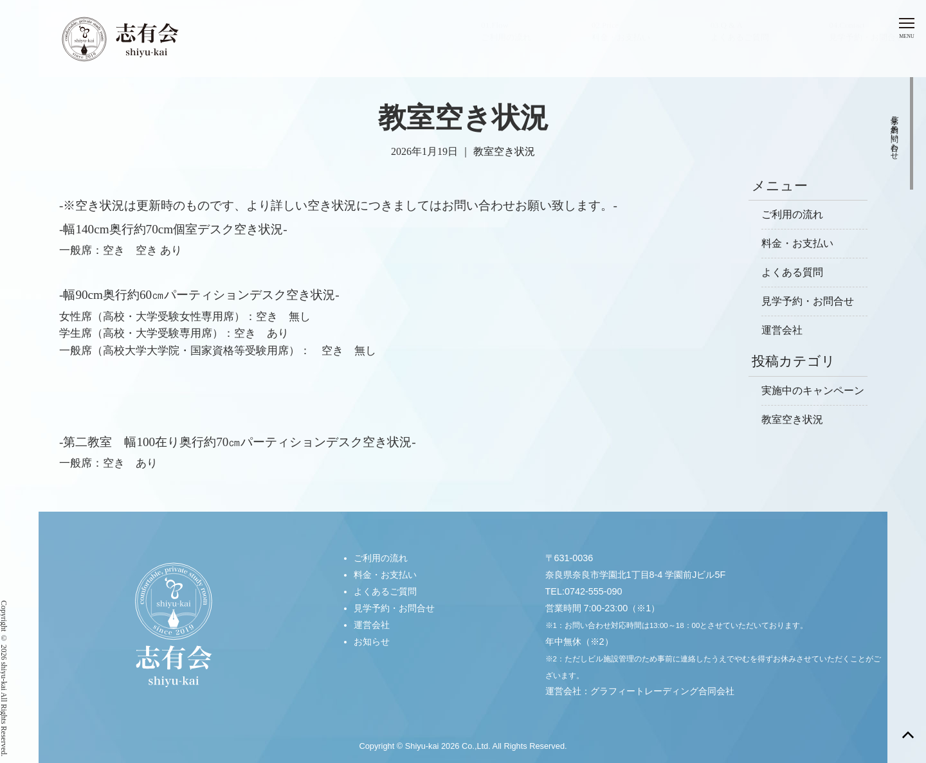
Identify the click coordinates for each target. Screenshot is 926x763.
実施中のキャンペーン (812, 390)
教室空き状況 (504, 151)
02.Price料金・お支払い (621, 44)
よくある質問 (792, 272)
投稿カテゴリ (793, 361)
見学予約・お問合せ (807, 301)
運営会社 (782, 330)
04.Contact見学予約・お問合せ (866, 44)
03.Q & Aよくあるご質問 (740, 44)
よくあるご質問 (385, 591)
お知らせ (372, 641)
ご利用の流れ (792, 214)
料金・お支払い (797, 243)
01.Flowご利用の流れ (506, 44)
